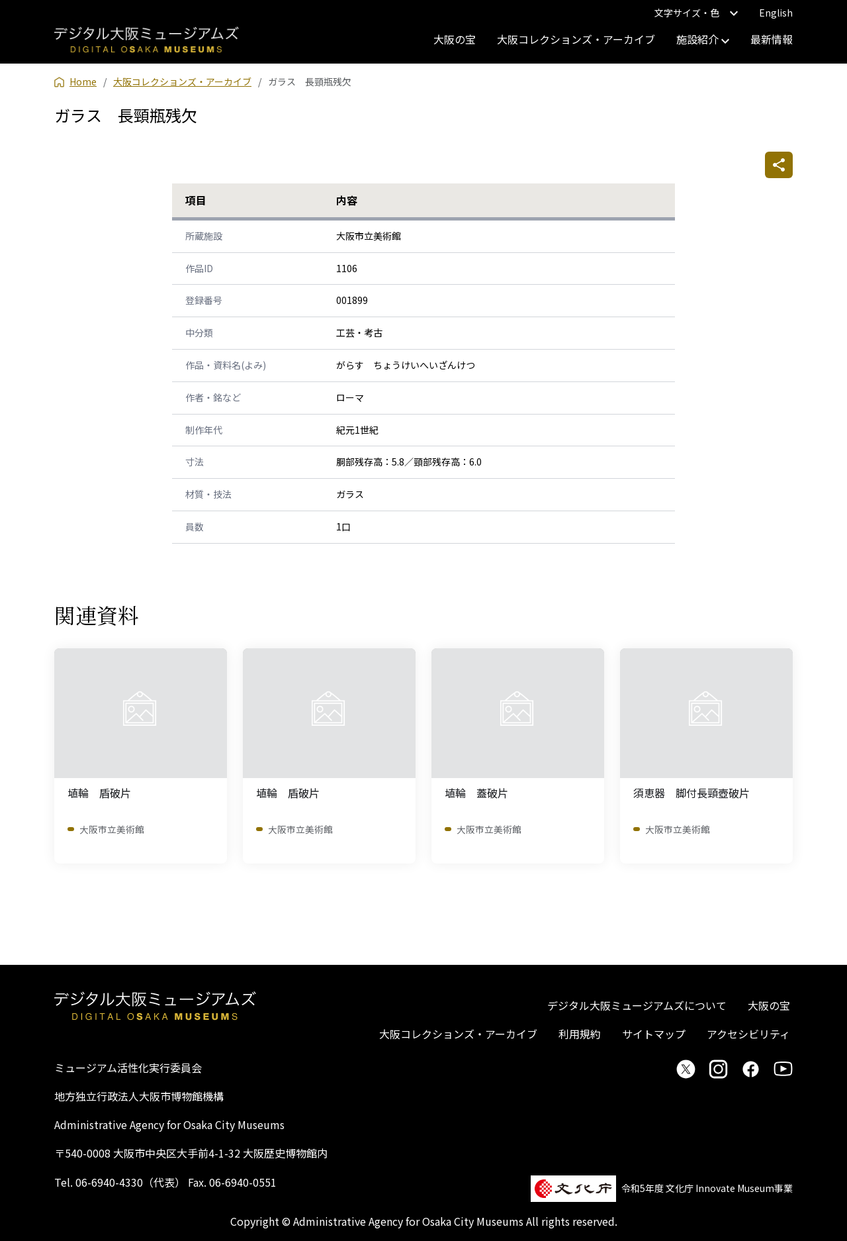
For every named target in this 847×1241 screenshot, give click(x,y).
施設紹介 (702, 39)
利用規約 (579, 1034)
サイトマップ (654, 1034)
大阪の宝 (454, 39)
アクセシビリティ (748, 1034)
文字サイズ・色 (696, 12)
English (776, 12)
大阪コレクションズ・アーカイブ (576, 39)
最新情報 (771, 39)
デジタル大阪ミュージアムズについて (637, 1005)
